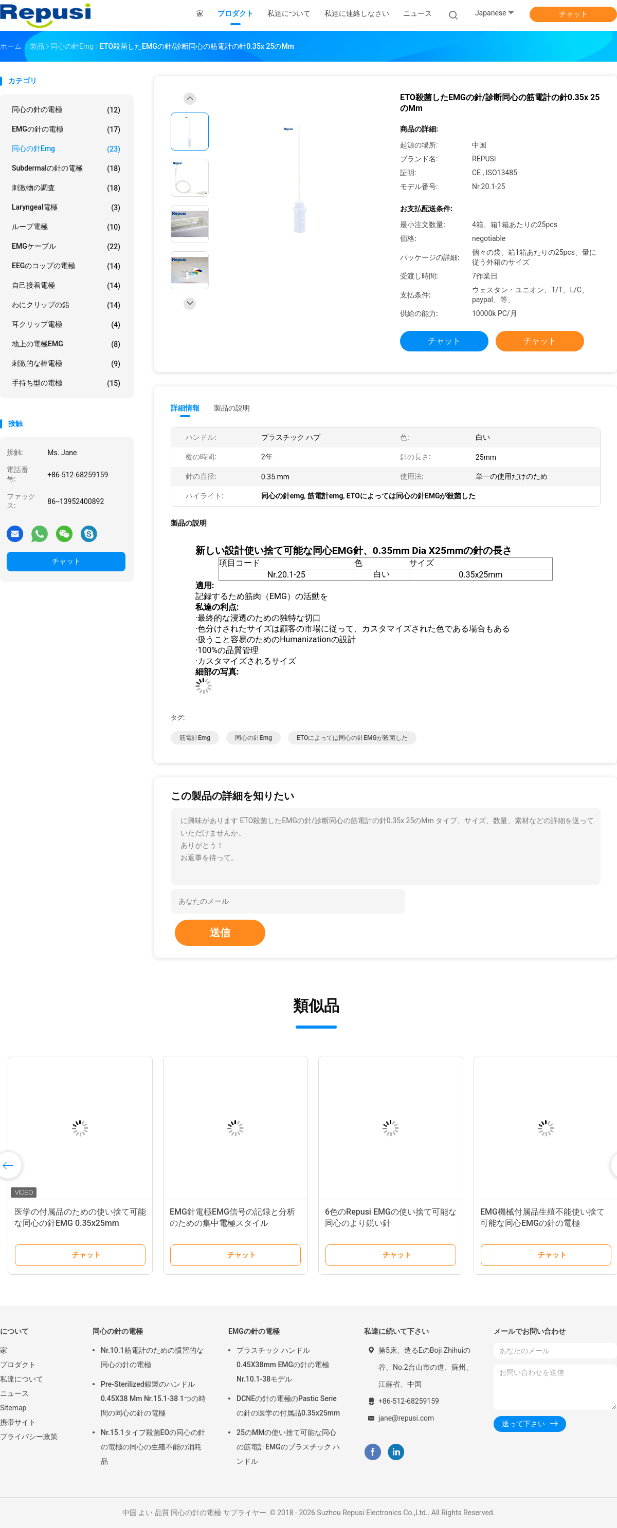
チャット (573, 14)
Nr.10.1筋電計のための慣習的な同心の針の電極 (152, 1357)
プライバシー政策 (29, 1436)
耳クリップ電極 (66, 325)
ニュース (14, 1393)
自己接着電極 (66, 286)
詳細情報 (185, 408)
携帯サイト (18, 1422)
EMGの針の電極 (66, 129)
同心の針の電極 (66, 110)
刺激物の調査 (66, 188)
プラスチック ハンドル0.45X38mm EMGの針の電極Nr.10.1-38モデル (283, 1364)
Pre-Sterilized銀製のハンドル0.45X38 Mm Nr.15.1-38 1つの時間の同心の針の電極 (153, 1398)
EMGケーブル (66, 246)
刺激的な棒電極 (66, 364)
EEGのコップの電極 (66, 266)
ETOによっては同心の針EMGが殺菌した (352, 737)
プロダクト (18, 1365)
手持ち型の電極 (66, 383)
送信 (220, 932)
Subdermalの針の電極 (66, 168)
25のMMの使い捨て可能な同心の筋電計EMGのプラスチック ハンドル (288, 1446)
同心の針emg (66, 149)
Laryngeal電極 (66, 207)
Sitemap (13, 1408)
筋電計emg (194, 737)
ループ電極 (66, 227)
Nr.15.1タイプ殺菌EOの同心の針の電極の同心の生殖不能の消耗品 (153, 1446)
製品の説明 (232, 408)
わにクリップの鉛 (66, 305)
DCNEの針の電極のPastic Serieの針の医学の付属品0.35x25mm (288, 1405)
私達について (21, 1379)
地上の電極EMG (66, 344)
